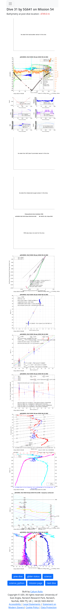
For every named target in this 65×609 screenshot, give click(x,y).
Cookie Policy (32, 607)
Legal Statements (32, 604)
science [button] (47, 576)
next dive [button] (51, 583)
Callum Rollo (36, 591)
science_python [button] (16, 583)
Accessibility (15, 604)
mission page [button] (35, 583)
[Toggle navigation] (10, 3)
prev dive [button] (18, 576)
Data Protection (49, 607)
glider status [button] (33, 576)
